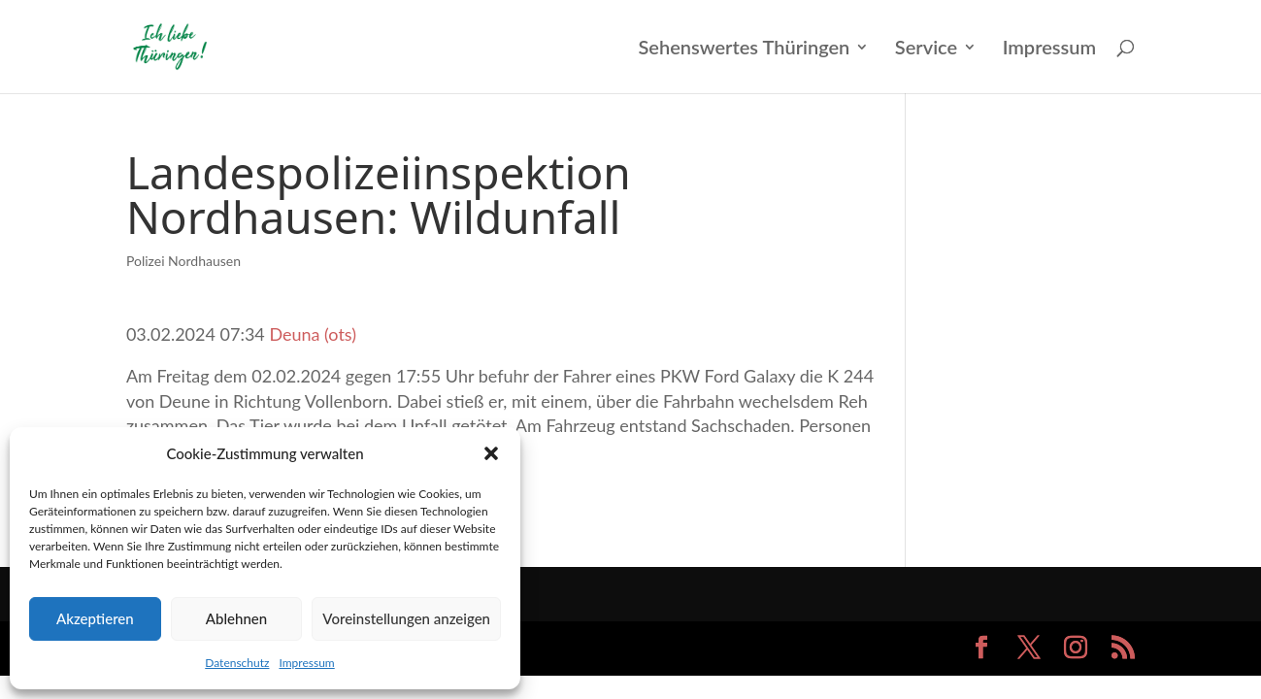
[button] (491, 453)
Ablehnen (236, 618)
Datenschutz (237, 662)
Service (926, 49)
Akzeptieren (95, 618)
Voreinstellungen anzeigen (406, 618)
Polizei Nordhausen (183, 260)
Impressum (306, 662)
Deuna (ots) (312, 334)
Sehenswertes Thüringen (743, 49)
